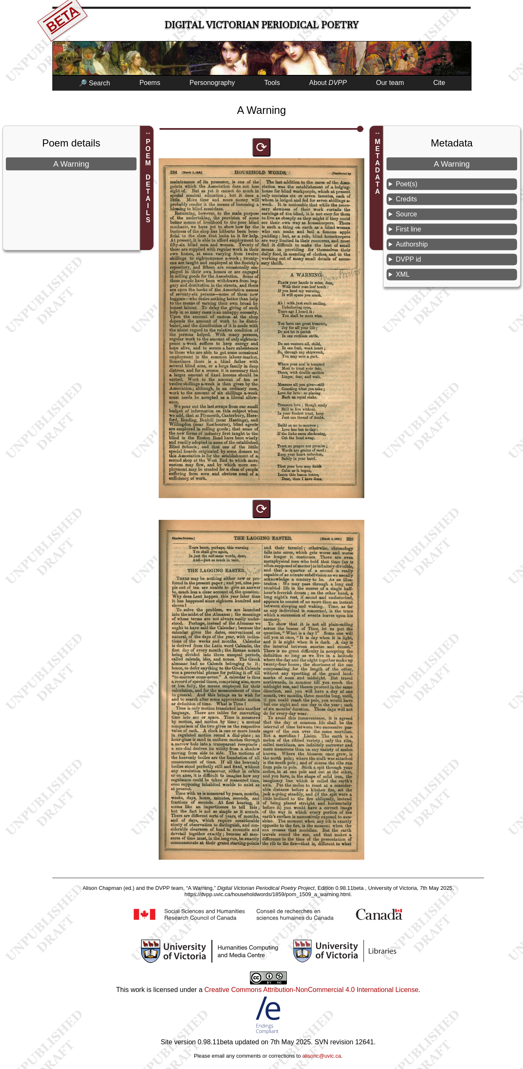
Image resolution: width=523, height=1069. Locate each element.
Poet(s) (406, 184)
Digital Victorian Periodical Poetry (261, 25)
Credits (406, 199)
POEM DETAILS (148, 181)
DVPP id (408, 259)
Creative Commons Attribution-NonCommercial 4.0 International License (311, 989)
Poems (149, 82)
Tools (272, 82)
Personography (212, 82)
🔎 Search (94, 83)
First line (408, 229)
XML (403, 274)
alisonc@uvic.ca (321, 1056)
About (328, 82)
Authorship (412, 244)
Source (406, 214)
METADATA (377, 166)
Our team (390, 82)
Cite (439, 82)
